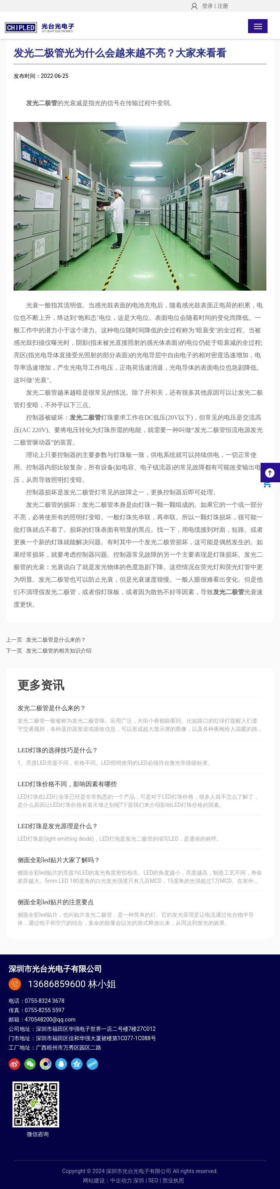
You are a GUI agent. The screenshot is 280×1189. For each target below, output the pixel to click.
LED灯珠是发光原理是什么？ (58, 826)
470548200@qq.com (50, 1019)
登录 (208, 6)
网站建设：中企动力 (107, 1180)
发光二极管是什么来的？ (56, 640)
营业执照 (173, 1180)
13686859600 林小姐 (72, 984)
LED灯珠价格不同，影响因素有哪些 (67, 784)
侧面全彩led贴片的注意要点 (56, 902)
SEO (153, 1180)
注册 (222, 6)
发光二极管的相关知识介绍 (59, 650)
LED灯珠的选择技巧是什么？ (58, 750)
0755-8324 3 (40, 1001)
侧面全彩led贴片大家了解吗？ (59, 860)
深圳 (138, 1180)
